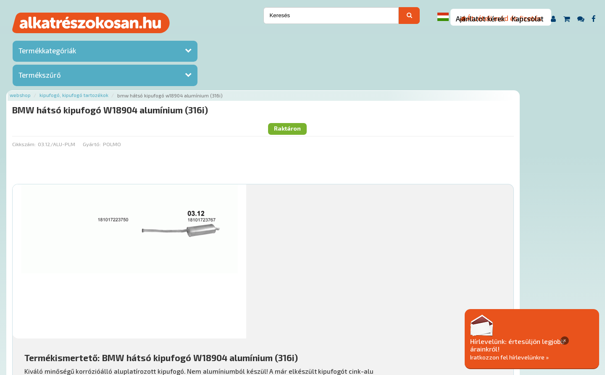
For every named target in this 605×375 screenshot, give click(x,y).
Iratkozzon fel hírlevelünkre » (540, 356)
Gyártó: (191, 73)
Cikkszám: (122, 73)
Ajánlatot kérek (480, 18)
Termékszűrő (39, 77)
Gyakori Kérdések (272, 324)
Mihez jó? (300, 250)
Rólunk (156, 324)
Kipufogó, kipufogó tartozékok (172, 39)
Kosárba (539, 274)
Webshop (118, 39)
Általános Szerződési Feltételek (345, 324)
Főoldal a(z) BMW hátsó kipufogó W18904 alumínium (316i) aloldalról (202, 297)
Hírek (179, 324)
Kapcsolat (528, 18)
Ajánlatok (126, 324)
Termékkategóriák (47, 52)
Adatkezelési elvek (423, 324)
